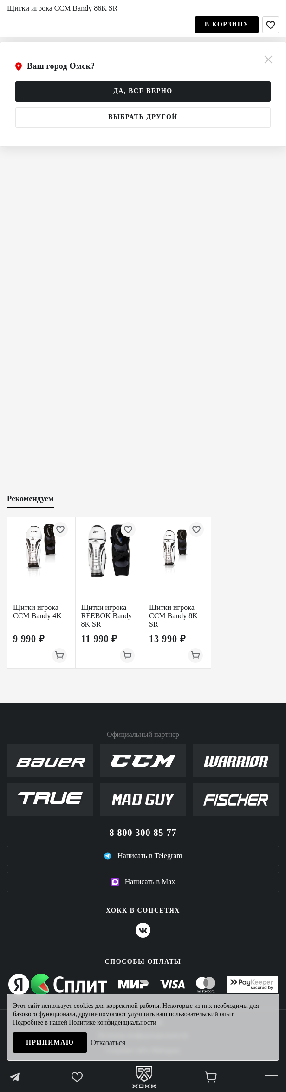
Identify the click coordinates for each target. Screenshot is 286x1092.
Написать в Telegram (143, 856)
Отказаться (108, 1042)
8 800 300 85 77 (143, 832)
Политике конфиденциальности (112, 1022)
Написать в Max (143, 882)
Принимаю (50, 1042)
